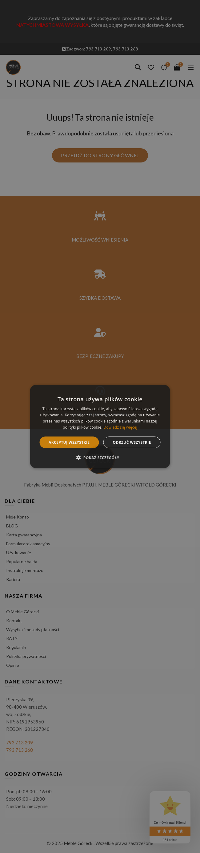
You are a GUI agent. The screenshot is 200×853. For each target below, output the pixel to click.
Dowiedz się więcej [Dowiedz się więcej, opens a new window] (120, 427)
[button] (100, 457)
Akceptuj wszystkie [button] (69, 442)
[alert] (100, 426)
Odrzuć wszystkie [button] (132, 442)
